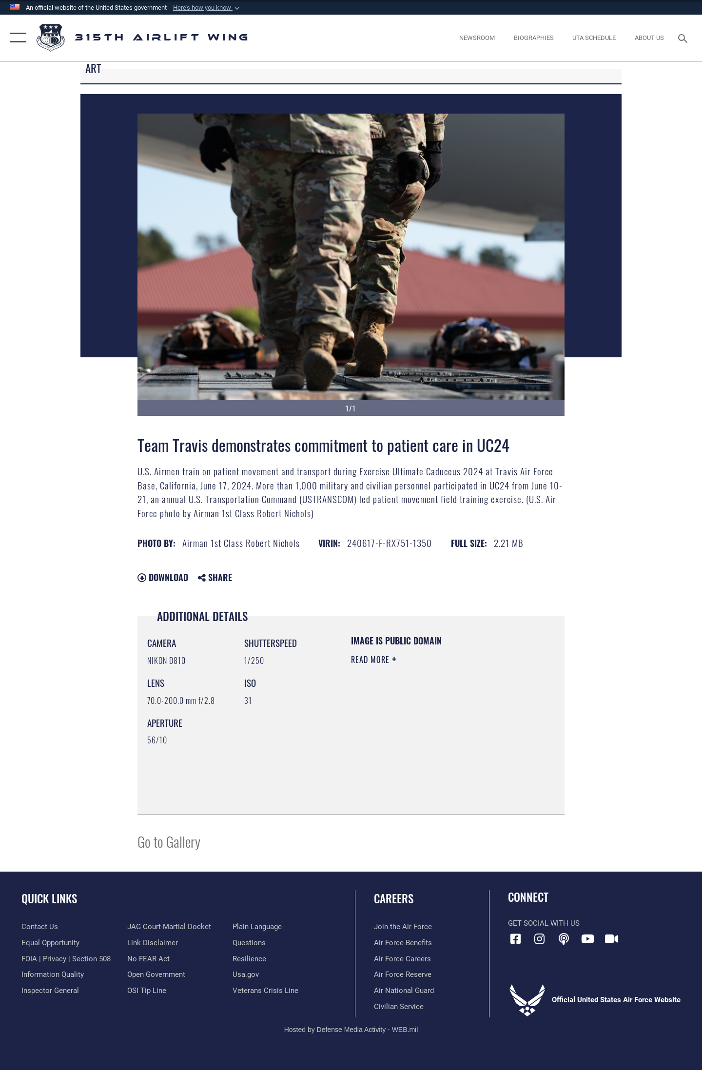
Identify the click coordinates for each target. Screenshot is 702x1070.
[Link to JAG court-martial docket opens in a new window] (169, 926)
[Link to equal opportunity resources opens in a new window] (50, 942)
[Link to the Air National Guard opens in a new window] (404, 990)
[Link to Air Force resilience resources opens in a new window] (249, 958)
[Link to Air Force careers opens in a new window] (402, 958)
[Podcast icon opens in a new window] (563, 939)
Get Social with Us (544, 923)
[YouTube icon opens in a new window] (587, 939)
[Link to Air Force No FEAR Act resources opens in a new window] (148, 958)
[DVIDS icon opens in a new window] (611, 939)
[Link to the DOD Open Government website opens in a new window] (156, 974)
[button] (207, 8)
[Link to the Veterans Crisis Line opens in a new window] (265, 990)
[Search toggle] (684, 37)
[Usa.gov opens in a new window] (246, 974)
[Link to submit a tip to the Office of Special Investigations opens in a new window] (146, 990)
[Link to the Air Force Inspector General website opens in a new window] (50, 990)
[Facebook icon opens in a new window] (515, 939)
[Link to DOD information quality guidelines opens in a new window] (52, 974)
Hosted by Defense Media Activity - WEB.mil (351, 1029)
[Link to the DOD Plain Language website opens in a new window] (257, 926)
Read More (371, 659)
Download (162, 577)
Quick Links (49, 898)
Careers (393, 898)
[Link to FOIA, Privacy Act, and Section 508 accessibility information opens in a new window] (66, 958)
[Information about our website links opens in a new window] (152, 942)
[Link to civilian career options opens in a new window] (399, 1006)
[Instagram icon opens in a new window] (539, 939)
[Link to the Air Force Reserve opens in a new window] (402, 974)
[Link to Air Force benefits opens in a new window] (403, 942)
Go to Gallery (168, 841)
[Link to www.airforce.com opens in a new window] (403, 926)
